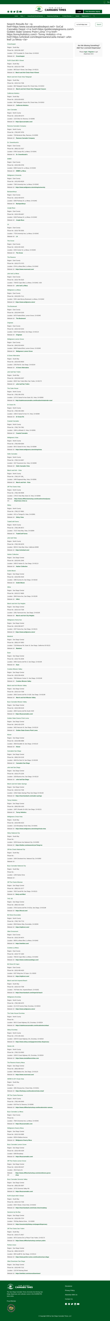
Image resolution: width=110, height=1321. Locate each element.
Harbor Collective (21, 566)
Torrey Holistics (21, 812)
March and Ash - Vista (23, 482)
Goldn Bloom (20, 583)
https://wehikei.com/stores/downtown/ (28, 1273)
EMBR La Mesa (21, 171)
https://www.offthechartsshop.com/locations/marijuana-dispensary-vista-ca (32, 500)
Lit (17, 236)
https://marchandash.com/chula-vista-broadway (31, 1208)
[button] (94, 16)
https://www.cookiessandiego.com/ (27, 960)
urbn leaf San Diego (22, 779)
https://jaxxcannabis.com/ (24, 121)
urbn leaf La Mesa (22, 285)
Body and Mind (21, 894)
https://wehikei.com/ (22, 943)
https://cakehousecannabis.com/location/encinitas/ (32, 1025)
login (85, 52)
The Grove (19, 253)
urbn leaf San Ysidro (22, 384)
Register (91, 52)
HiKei (18, 599)
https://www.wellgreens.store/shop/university (30, 187)
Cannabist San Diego (23, 763)
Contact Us (69, 1299)
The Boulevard (21, 318)
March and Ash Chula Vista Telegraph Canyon (31, 89)
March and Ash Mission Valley (26, 697)
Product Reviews (67, 16)
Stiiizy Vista (20, 517)
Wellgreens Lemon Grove (24, 351)
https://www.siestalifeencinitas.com (27, 1058)
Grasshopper (20, 56)
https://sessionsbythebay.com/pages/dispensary (31, 1224)
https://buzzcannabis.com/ (24, 714)
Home (16, 16)
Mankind (19, 648)
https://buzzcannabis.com (24, 1124)
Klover (18, 746)
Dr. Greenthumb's (22, 154)
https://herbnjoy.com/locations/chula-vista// (30, 1091)
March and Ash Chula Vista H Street (27, 72)
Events (77, 16)
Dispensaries (86, 16)
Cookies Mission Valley (23, 681)
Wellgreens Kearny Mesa (24, 1140)
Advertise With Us (71, 1295)
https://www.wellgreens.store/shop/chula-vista (31, 828)
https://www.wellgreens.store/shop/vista (29, 449)
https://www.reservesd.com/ (25, 269)
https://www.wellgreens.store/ (25, 302)
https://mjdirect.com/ (22, 927)
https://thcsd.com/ (22, 910)
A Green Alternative (22, 367)
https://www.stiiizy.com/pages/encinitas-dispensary (32, 1042)
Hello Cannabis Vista (23, 466)
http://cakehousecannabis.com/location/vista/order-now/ (34, 400)
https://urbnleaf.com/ (22, 550)
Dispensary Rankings (53, 16)
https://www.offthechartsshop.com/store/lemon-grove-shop (33, 1174)
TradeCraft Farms (22, 533)
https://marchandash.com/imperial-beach (29, 992)
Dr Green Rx (20, 417)
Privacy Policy (70, 1290)
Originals (19, 335)
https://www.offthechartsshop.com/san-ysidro (31, 1240)
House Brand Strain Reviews (36, 16)
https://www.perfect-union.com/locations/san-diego (32, 1257)
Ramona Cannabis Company (25, 138)
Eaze (17, 664)
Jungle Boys (20, 220)
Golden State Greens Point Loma (27, 730)
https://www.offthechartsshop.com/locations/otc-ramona (34, 1107)
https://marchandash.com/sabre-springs (29, 796)
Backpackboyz (21, 203)
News (22, 16)
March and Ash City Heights (25, 615)
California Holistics (22, 105)
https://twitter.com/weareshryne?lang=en (29, 845)
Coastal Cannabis (22, 433)
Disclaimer (68, 1286)
